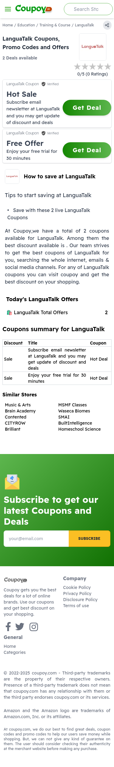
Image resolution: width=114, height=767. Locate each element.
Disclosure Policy (80, 599)
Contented (15, 417)
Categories (15, 652)
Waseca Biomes (74, 411)
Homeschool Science (79, 429)
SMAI (64, 417)
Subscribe (89, 538)
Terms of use (76, 605)
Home (7, 25)
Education (26, 25)
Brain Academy (20, 411)
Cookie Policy (77, 587)
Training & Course (55, 25)
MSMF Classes (72, 405)
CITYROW (15, 423)
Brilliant (12, 429)
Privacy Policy (77, 593)
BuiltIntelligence (75, 423)
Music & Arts (18, 405)
